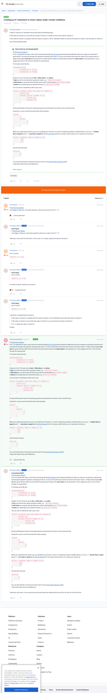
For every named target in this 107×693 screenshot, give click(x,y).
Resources (12, 646)
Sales (40, 638)
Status (39, 663)
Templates (12, 668)
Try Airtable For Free (44, 672)
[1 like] (17, 215)
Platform (11, 616)
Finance (41, 642)
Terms (51, 690)
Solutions (41, 616)
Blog (38, 659)
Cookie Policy (30, 686)
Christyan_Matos (15, 30)
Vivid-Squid (13, 205)
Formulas (35, 11)
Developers (12, 659)
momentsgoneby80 (16, 339)
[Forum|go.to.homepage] (14, 4)
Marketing (41, 625)
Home (4, 11)
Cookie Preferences (82, 690)
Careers (39, 655)
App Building (13, 633)
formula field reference (55, 162)
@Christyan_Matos (21, 52)
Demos (69, 633)
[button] (2, 4)
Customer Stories (73, 638)
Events (69, 625)
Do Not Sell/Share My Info (64, 690)
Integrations (12, 625)
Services (11, 655)
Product (41, 621)
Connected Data (14, 642)
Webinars (70, 642)
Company (40, 646)
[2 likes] (18, 290)
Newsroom (41, 668)
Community (11, 11)
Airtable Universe (14, 672)
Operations (42, 629)
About (39, 650)
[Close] (38, 677)
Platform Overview (15, 621)
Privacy (43, 690)
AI (9, 638)
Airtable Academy (73, 621)
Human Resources (44, 633)
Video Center (71, 629)
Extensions (12, 629)
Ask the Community (23, 11)
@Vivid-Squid (55, 54)
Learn (69, 616)
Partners (11, 650)
